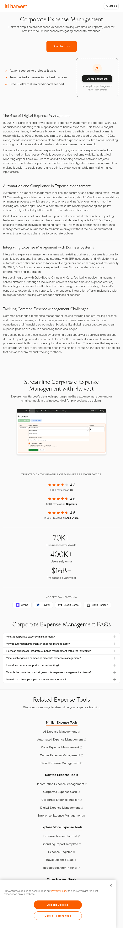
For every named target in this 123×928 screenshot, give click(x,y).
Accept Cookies (57, 904)
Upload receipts (97, 78)
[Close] (111, 885)
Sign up (111, 5)
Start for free (61, 46)
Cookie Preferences (58, 915)
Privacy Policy (59, 890)
